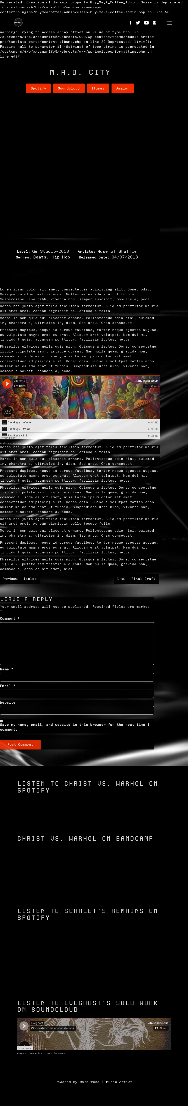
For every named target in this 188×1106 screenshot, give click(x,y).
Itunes (98, 88)
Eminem (17, 443)
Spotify (38, 88)
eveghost (22, 1053)
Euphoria (5, 443)
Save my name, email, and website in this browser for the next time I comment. (75, 727)
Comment (10, 618)
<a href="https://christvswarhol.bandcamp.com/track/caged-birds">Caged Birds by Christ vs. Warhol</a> (94, 890)
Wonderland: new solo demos (47, 1053)
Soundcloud (69, 88)
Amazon (122, 88)
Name (6, 669)
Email (7, 686)
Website (7, 702)
